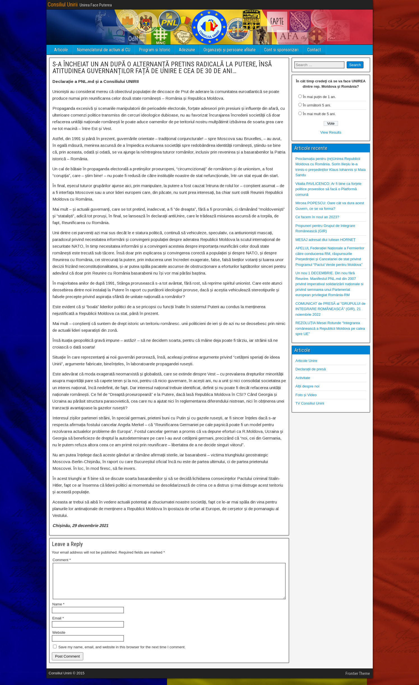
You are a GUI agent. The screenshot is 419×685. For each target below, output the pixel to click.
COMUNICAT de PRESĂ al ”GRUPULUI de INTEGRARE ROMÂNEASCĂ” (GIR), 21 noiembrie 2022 (330, 309)
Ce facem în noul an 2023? (317, 217)
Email (58, 625)
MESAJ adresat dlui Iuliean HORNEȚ (325, 240)
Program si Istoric (154, 49)
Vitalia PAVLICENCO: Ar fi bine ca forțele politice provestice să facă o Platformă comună (328, 189)
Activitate (302, 378)
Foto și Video (306, 395)
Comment (62, 560)
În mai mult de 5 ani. (319, 114)
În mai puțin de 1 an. (319, 97)
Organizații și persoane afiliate (229, 49)
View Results (330, 132)
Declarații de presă (310, 369)
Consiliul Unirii (63, 4)
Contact (314, 49)
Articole (61, 49)
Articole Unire (306, 361)
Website (59, 639)
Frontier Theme (358, 680)
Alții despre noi (307, 386)
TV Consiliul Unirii (309, 403)
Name (58, 611)
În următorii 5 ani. (317, 105)
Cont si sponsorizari (281, 49)
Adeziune (187, 49)
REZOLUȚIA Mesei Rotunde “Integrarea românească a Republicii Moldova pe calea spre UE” (330, 328)
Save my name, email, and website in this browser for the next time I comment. (122, 654)
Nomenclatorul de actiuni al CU (103, 49)
